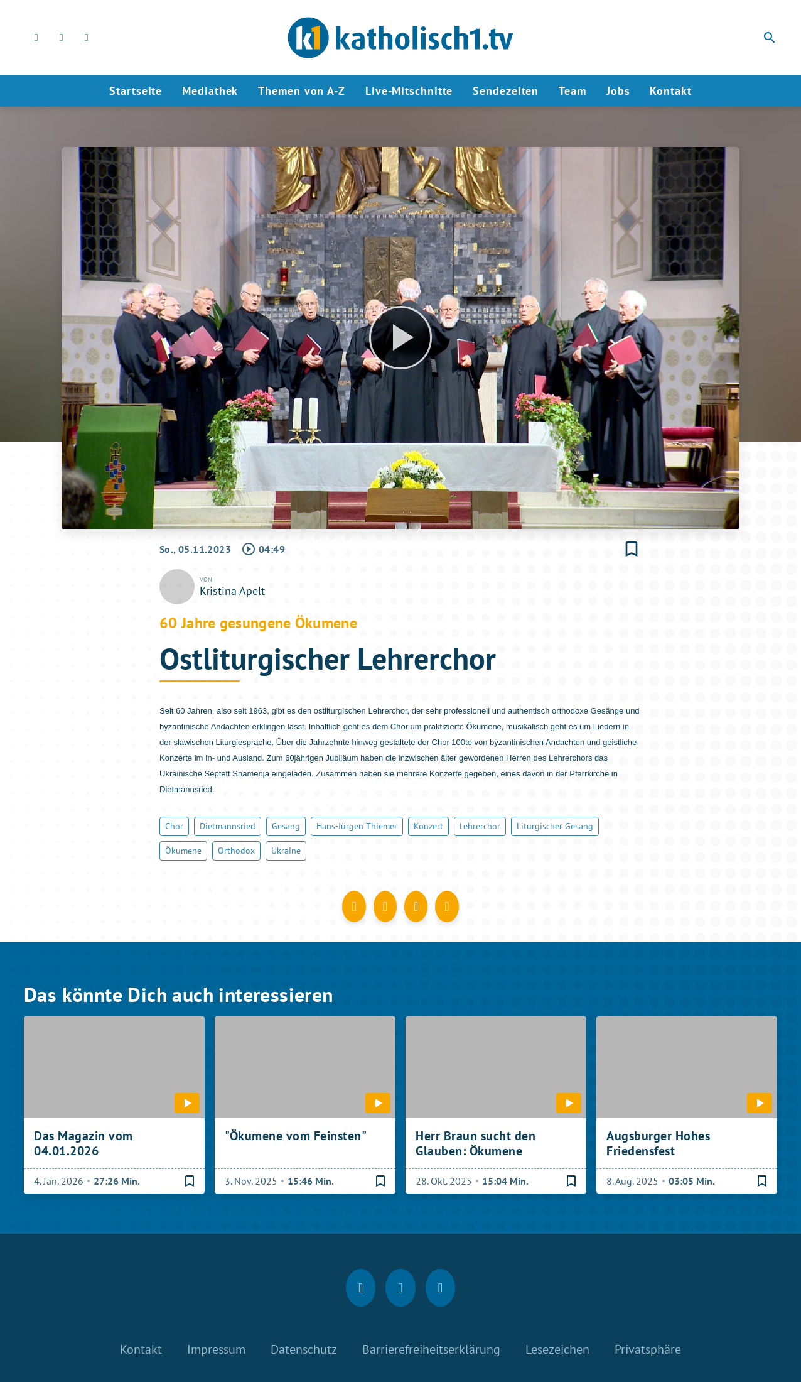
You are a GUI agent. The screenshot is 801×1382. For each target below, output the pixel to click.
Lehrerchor (480, 826)
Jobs (618, 91)
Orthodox (236, 850)
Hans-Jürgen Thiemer (356, 826)
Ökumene (183, 850)
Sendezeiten (506, 91)
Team (572, 91)
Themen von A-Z (301, 91)
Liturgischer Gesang (555, 826)
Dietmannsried (227, 826)
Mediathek (210, 91)
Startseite (135, 91)
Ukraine (286, 850)
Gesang (286, 826)
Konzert (428, 826)
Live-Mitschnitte (409, 91)
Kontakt (670, 91)
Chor (174, 826)
